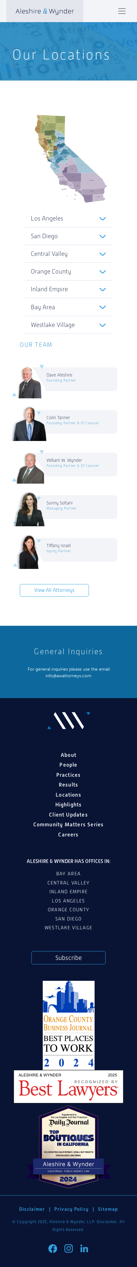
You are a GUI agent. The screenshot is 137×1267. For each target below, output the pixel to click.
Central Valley (49, 253)
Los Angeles (47, 218)
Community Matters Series (68, 824)
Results (68, 784)
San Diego (44, 235)
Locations (68, 795)
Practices (68, 775)
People (68, 765)
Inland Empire (49, 289)
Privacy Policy (71, 1209)
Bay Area (43, 307)
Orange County (51, 271)
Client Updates (68, 814)
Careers (68, 834)
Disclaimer (32, 1209)
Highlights (68, 804)
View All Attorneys (54, 590)
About (68, 755)
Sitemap (108, 1209)
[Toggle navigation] (122, 11)
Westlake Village (53, 324)
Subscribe (68, 957)
